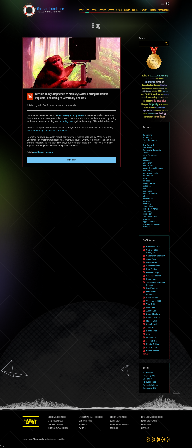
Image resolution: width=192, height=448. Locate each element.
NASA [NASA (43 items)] (160, 105)
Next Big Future (149, 382)
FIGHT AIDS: (52, 424)
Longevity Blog (149, 375)
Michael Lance (152, 337)
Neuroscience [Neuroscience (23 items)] (165, 105)
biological (147, 186)
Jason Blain (151, 341)
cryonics (146, 219)
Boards (93, 10)
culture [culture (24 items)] (162, 88)
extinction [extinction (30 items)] (154, 91)
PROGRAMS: (145, 424)
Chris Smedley (152, 351)
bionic (145, 188)
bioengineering (149, 183)
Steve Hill (150, 327)
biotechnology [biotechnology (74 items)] (148, 85)
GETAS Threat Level (31, 422)
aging (145, 158)
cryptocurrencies (150, 221)
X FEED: (50, 421)
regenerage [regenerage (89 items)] (160, 107)
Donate (127, 10)
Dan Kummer (152, 288)
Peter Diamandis (150, 140)
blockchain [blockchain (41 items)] (163, 85)
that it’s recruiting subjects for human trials (47, 130)
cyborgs (146, 226)
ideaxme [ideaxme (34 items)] (143, 98)
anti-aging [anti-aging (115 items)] (162, 75)
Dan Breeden (151, 262)
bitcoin (146, 196)
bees (145, 178)
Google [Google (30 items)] (142, 95)
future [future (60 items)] (160, 91)
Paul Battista (151, 269)
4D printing (147, 137)
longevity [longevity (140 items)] (153, 104)
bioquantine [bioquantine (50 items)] (160, 79)
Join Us (135, 10)
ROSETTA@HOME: (54, 428)
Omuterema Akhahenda (151, 293)
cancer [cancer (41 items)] (150, 88)
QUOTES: (144, 428)
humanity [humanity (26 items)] (166, 95)
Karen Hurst (151, 279)
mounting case (66, 121)
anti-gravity (147, 163)
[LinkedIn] (158, 439)
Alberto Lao (151, 311)
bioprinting (147, 191)
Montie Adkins (152, 344)
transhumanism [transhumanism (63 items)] (150, 117)
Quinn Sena (151, 259)
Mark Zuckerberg (150, 155)
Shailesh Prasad (153, 266)
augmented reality (150, 173)
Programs (102, 10)
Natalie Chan (151, 321)
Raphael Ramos (153, 317)
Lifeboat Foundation (38, 439)
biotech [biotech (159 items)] (160, 82)
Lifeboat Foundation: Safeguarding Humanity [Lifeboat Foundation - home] (43, 10)
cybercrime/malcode (151, 224)
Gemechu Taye (152, 272)
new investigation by (70, 115)
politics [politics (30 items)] (146, 108)
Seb (148, 334)
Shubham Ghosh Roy (155, 256)
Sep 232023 (30, 96)
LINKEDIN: (114, 417)
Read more (71, 160)
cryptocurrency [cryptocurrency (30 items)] (157, 88)
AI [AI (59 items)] (148, 76)
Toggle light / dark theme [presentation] (167, 3)
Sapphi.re (61, 439)
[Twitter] (153, 439)
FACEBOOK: (51, 417)
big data (146, 181)
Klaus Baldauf (152, 297)
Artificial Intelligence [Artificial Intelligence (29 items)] (150, 79)
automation (148, 175)
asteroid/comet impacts (153, 168)
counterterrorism (150, 216)
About (81, 10)
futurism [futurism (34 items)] (165, 91)
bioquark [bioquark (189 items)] (150, 82)
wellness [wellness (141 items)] (160, 116)
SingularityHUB (149, 388)
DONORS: (113, 421)
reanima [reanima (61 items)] (152, 107)
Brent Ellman (151, 331)
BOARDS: (144, 421)
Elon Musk (147, 148)
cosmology (147, 214)
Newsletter (143, 10)
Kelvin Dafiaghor (153, 276)
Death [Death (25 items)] (166, 88)
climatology (148, 206)
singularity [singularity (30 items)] (165, 111)
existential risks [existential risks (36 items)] (146, 91)
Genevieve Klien (153, 246)
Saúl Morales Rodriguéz (152, 251)
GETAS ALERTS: (146, 417)
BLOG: (81, 421)
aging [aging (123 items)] (144, 75)
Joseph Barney (38, 152)
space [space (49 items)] (145, 114)
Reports (111, 10)
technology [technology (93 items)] (161, 113)
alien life (146, 160)
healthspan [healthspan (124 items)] (158, 94)
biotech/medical (150, 193)
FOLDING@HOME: (116, 424)
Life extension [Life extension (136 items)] (159, 101)
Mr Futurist (147, 379)
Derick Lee (150, 307)
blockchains (148, 199)
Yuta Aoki (150, 304)
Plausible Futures (150, 385)
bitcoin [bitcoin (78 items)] (157, 85)
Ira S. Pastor (151, 347)
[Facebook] (148, 439)
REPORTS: (82, 424)
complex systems (150, 209)
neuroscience (49, 152)
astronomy (147, 170)
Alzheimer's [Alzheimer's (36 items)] (153, 76)
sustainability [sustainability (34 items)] (152, 114)
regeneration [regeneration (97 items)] (148, 110)
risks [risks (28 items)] (160, 111)
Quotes (153, 10)
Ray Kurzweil (148, 145)
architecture (148, 165)
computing (147, 211)
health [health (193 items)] (148, 94)
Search (166, 43)
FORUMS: (113, 428)
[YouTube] (163, 439)
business (146, 201)
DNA (145, 142)
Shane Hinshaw (153, 314)
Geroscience (148, 372)
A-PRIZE (119, 10)
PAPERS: (82, 428)
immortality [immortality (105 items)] (151, 97)
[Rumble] (167, 439)
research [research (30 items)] (156, 111)
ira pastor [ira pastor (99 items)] (147, 101)
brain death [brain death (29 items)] (145, 88)
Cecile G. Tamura (153, 301)
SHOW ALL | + (146, 354)
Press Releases (163, 10)
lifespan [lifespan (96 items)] (144, 104)
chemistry (147, 204)
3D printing (147, 135)
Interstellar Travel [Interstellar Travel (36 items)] (163, 98)
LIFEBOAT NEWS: (84, 417)
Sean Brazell (151, 324)
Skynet (146, 153)
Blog (87, 10)
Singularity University (152, 150)
